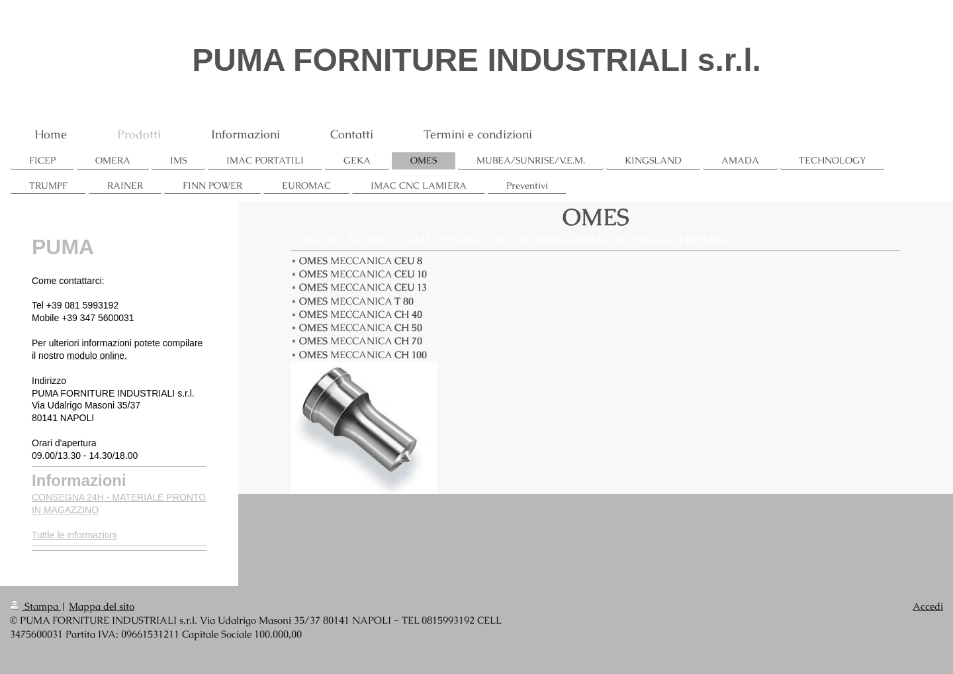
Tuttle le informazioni (74, 535)
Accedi (928, 606)
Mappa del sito (101, 606)
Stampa (35, 606)
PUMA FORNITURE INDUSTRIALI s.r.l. (476, 59)
